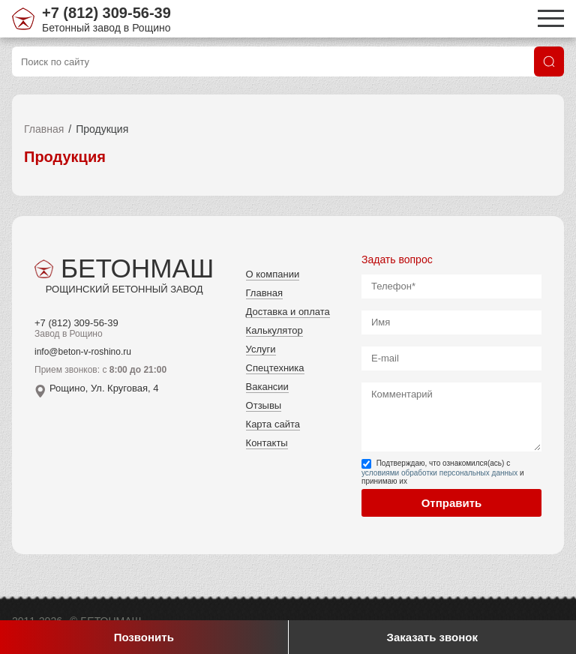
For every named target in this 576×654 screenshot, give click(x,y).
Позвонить (144, 637)
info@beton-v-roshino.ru (82, 351)
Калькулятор (274, 330)
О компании (273, 274)
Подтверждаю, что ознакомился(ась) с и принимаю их (443, 472)
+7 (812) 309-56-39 (106, 12)
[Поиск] (549, 61)
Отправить (452, 502)
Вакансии (267, 386)
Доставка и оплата (288, 311)
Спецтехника (275, 368)
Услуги (261, 349)
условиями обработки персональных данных (440, 473)
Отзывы (264, 405)
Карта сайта (273, 424)
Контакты (267, 442)
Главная (44, 129)
